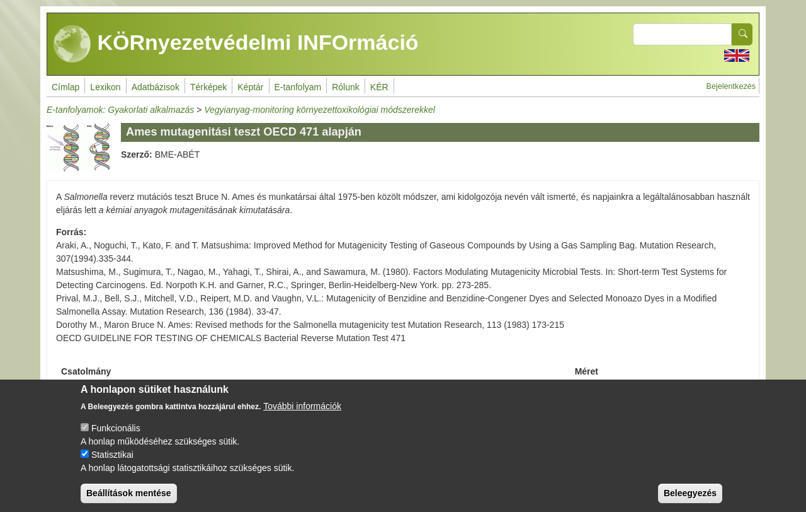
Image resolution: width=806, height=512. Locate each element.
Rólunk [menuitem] (346, 87)
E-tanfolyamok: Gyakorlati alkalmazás (120, 110)
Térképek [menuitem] (208, 87)
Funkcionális (115, 438)
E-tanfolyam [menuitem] (298, 87)
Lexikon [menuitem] (105, 87)
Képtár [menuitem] (250, 87)
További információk (302, 415)
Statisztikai (112, 464)
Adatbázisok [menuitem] (155, 87)
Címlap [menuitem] (65, 87)
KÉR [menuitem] (379, 87)
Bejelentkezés (731, 86)
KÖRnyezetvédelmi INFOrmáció (236, 44)
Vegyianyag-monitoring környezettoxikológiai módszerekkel (319, 110)
